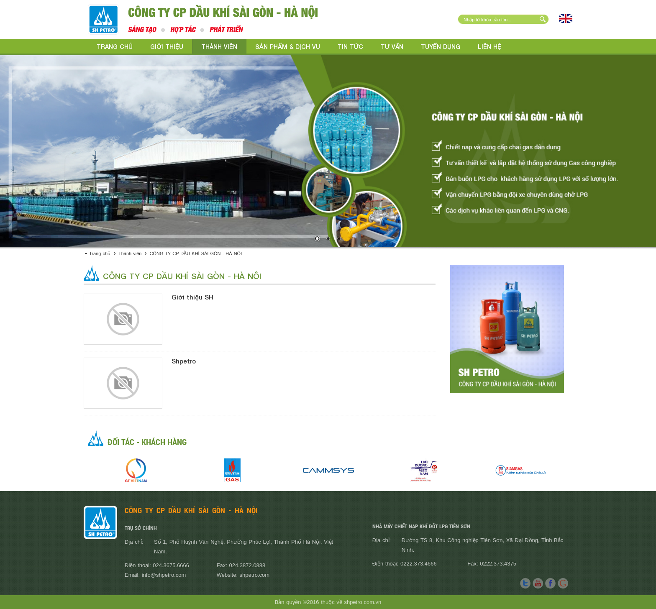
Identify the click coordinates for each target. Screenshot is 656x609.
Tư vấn (392, 46)
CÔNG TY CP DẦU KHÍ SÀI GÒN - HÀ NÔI (195, 253)
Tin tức (350, 46)
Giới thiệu (166, 46)
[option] (136, 470)
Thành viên (219, 46)
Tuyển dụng (440, 46)
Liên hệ (489, 46)
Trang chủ (115, 46)
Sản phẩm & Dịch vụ (287, 46)
